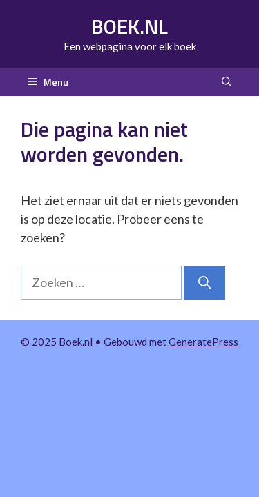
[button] (226, 82)
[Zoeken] (204, 283)
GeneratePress (203, 341)
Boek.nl (129, 26)
